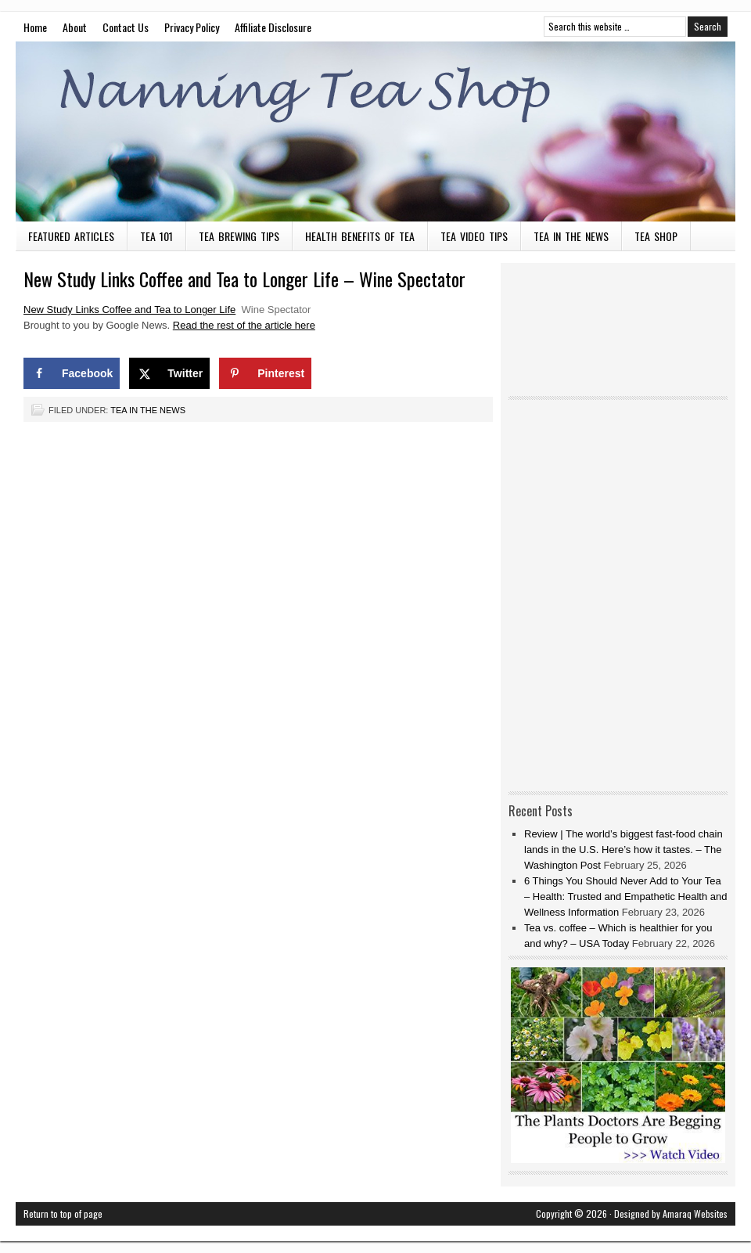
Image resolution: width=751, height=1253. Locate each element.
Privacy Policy (191, 27)
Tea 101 (156, 236)
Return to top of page (62, 1213)
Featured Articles (71, 236)
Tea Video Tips (474, 236)
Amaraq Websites (695, 1213)
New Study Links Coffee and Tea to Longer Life (129, 309)
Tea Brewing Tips (239, 236)
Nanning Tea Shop (375, 131)
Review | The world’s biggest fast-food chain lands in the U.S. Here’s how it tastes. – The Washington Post (623, 849)
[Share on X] (169, 373)
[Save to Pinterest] (265, 373)
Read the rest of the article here (244, 325)
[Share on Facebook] (71, 373)
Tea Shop (655, 236)
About (75, 27)
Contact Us (125, 27)
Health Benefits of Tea (360, 236)
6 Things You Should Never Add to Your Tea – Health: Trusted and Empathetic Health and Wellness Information (625, 896)
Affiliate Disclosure (273, 27)
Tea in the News (571, 236)
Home (35, 27)
